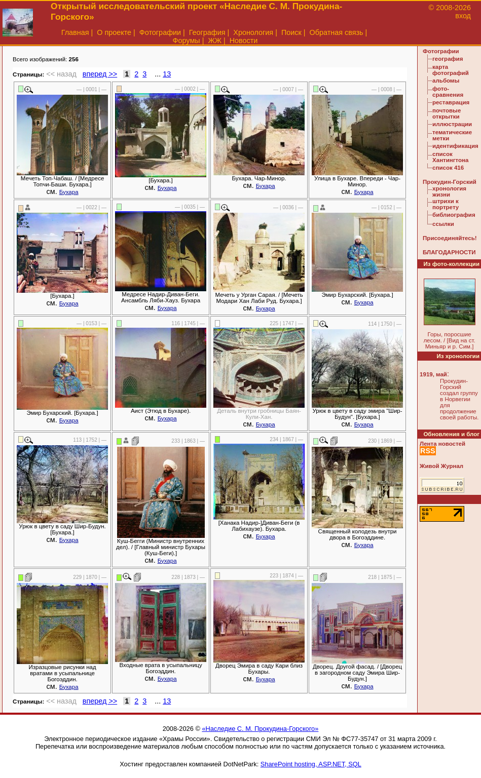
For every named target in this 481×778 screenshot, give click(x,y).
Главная (75, 32)
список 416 (448, 168)
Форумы (186, 40)
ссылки (443, 224)
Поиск (291, 32)
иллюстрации (452, 124)
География (207, 32)
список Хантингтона (450, 157)
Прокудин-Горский (449, 182)
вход (463, 16)
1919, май (433, 374)
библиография (453, 215)
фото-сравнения (447, 92)
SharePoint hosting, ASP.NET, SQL (311, 764)
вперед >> (100, 74)
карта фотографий (450, 70)
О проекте (114, 32)
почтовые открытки (446, 113)
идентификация (455, 146)
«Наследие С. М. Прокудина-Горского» (260, 728)
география (447, 59)
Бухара (69, 192)
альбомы (445, 80)
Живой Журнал (441, 466)
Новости (244, 40)
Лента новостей (442, 444)
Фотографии (160, 32)
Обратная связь (336, 32)
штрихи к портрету (445, 204)
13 (167, 74)
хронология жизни (449, 191)
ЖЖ (214, 40)
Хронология (253, 32)
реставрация (450, 102)
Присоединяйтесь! (450, 238)
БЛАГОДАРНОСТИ (449, 252)
